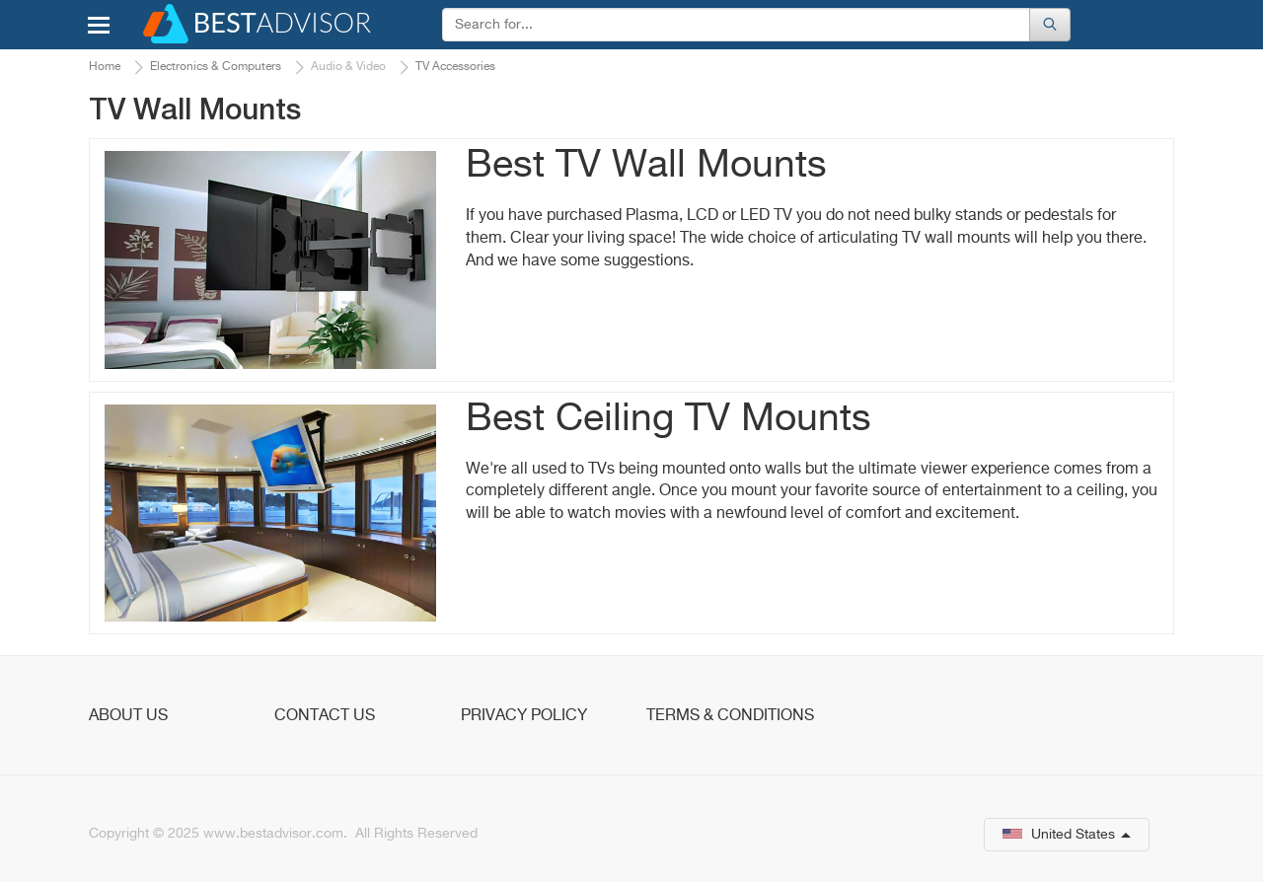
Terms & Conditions (730, 716)
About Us (128, 716)
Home (104, 67)
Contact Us (324, 716)
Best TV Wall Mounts (646, 166)
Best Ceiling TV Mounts (668, 420)
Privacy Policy (524, 716)
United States (1067, 835)
